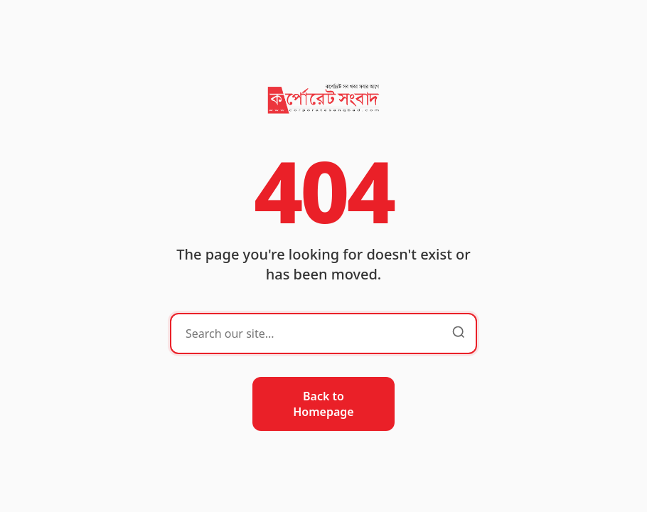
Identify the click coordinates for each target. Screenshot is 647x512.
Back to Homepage (323, 404)
